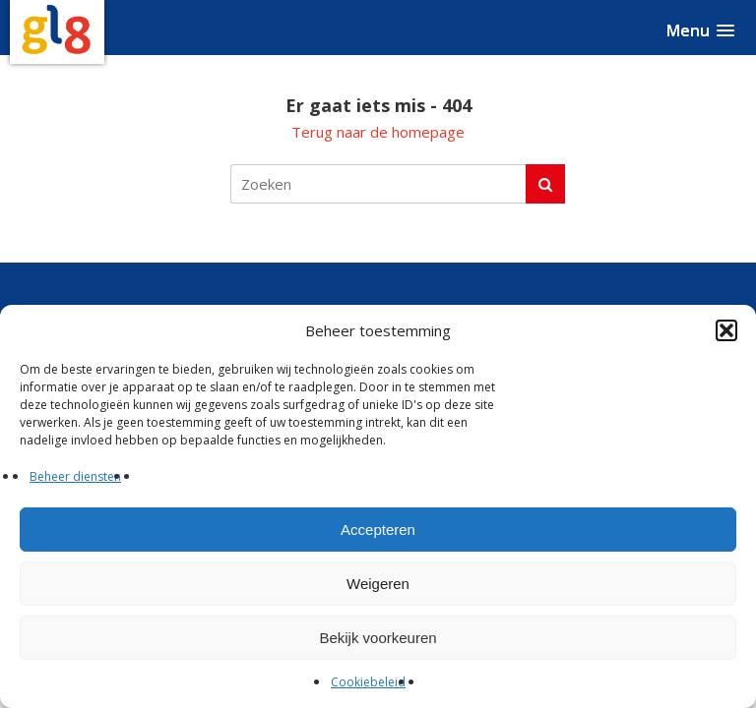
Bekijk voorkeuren (377, 637)
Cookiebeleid (368, 682)
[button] (726, 330)
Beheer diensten (75, 476)
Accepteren (378, 529)
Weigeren (378, 583)
